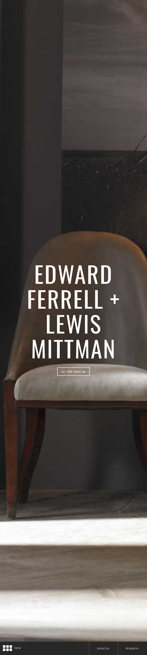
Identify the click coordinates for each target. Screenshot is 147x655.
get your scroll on (73, 371)
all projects (132, 648)
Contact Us (103, 648)
